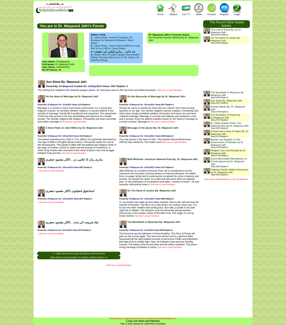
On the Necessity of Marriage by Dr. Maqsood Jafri (156, 96)
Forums (211, 9)
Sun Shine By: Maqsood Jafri (226, 100)
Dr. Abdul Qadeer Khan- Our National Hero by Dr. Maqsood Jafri (229, 124)
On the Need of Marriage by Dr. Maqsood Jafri (72, 96)
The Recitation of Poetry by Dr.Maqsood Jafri (225, 116)
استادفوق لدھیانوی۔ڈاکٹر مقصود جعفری (70, 191)
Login (237, 9)
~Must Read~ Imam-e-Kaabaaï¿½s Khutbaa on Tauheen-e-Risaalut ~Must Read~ (112, 40)
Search (173, 9)
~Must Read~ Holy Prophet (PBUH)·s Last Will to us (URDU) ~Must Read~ (115, 47)
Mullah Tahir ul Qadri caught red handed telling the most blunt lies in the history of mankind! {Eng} (115, 57)
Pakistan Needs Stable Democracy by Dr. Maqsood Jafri (229, 171)
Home (160, 9)
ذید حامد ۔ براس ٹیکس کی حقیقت (114, 51)
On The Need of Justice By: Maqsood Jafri (151, 190)
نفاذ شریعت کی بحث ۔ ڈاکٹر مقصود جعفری (72, 222)
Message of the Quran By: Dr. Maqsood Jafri (152, 127)
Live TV (186, 9)
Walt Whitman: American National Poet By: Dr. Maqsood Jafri (162, 159)
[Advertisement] (143, 70)
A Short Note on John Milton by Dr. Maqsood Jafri (74, 127)
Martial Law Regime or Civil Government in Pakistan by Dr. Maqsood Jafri (227, 142)
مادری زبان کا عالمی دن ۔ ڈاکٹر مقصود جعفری (74, 159)
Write (198, 9)
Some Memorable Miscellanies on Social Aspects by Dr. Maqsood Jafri (229, 161)
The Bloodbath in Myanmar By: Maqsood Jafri (153, 222)
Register (224, 9)
